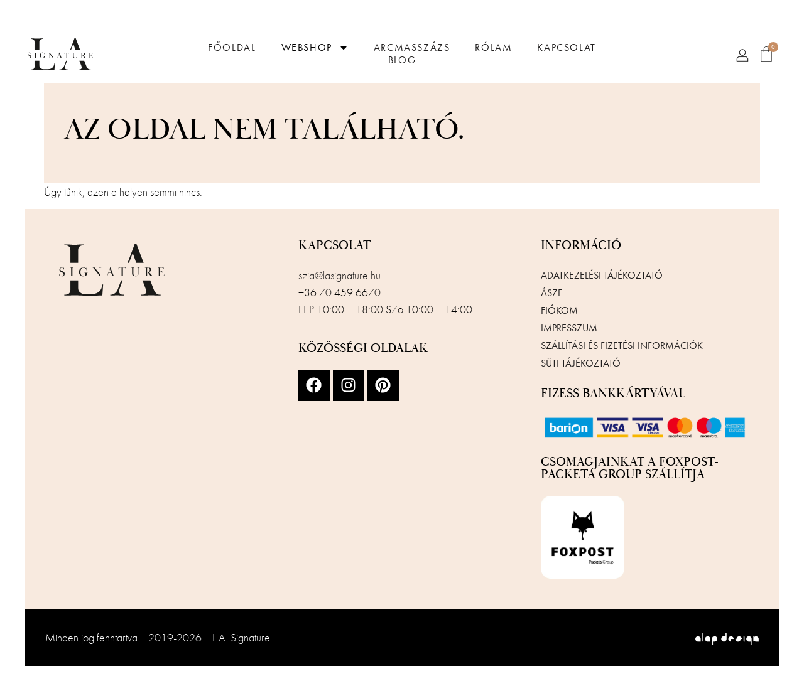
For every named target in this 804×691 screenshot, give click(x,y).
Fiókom (559, 310)
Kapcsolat (566, 47)
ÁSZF (551, 292)
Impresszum (569, 328)
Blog (402, 60)
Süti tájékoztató (581, 363)
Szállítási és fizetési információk (622, 345)
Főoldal (232, 47)
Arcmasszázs (412, 47)
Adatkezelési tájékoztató (602, 275)
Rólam (493, 47)
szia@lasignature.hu (339, 275)
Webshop (315, 47)
